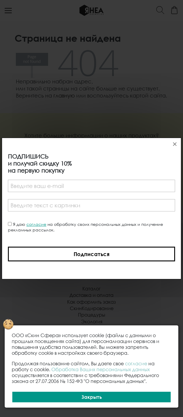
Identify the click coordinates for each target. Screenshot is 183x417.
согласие (36, 224)
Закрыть (92, 397)
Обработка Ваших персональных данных (100, 369)
